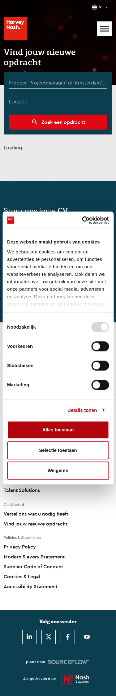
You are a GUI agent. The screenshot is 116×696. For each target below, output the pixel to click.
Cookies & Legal (22, 576)
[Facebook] (68, 637)
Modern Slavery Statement (34, 556)
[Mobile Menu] (104, 29)
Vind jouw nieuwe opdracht (35, 524)
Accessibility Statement (31, 586)
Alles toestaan (58, 429)
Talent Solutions (22, 490)
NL (101, 7)
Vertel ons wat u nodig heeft (36, 514)
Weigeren (58, 470)
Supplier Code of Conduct (33, 566)
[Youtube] (87, 637)
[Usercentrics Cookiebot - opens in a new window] (82, 220)
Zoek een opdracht (63, 122)
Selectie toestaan (58, 450)
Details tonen (82, 410)
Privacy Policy (20, 547)
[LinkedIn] (29, 637)
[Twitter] (48, 637)
